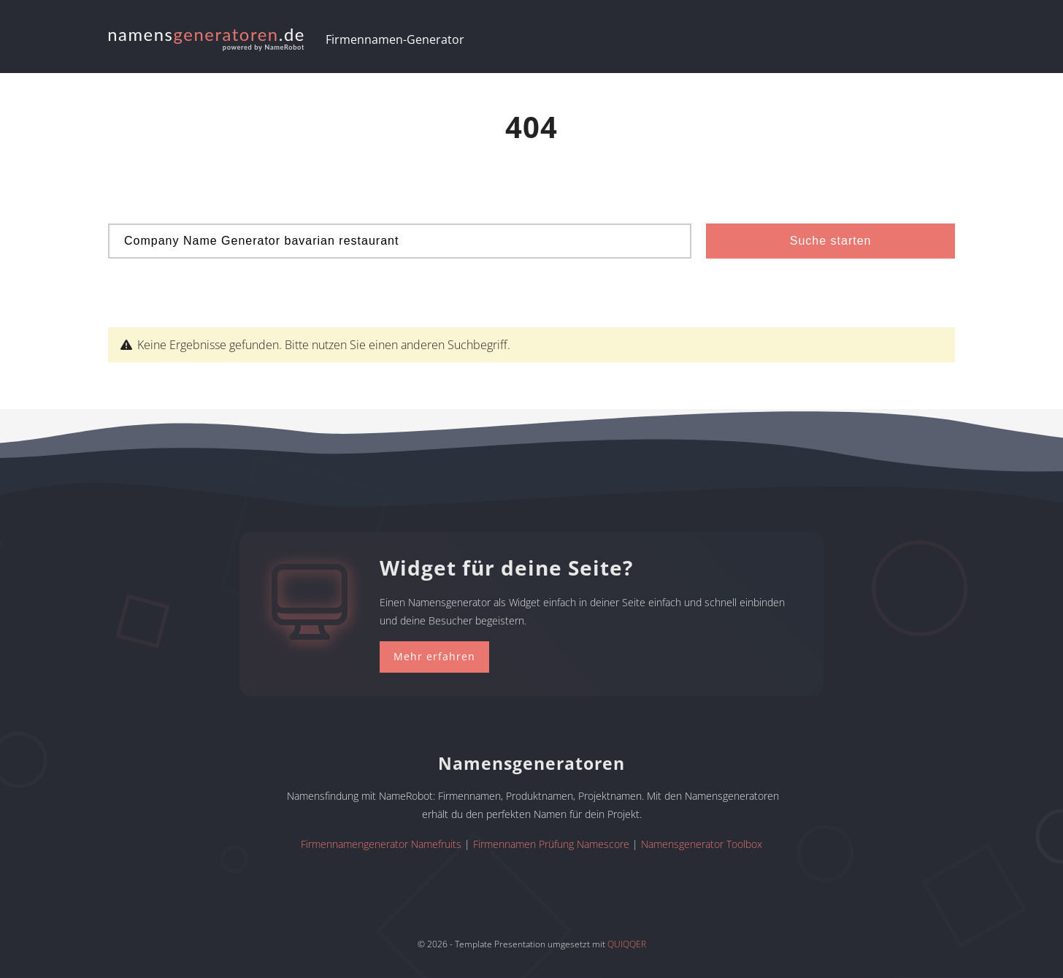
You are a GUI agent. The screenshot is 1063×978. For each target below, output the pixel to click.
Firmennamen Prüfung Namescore (551, 844)
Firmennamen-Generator (395, 39)
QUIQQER (626, 944)
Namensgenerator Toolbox (701, 844)
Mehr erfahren (434, 656)
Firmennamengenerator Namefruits (381, 844)
